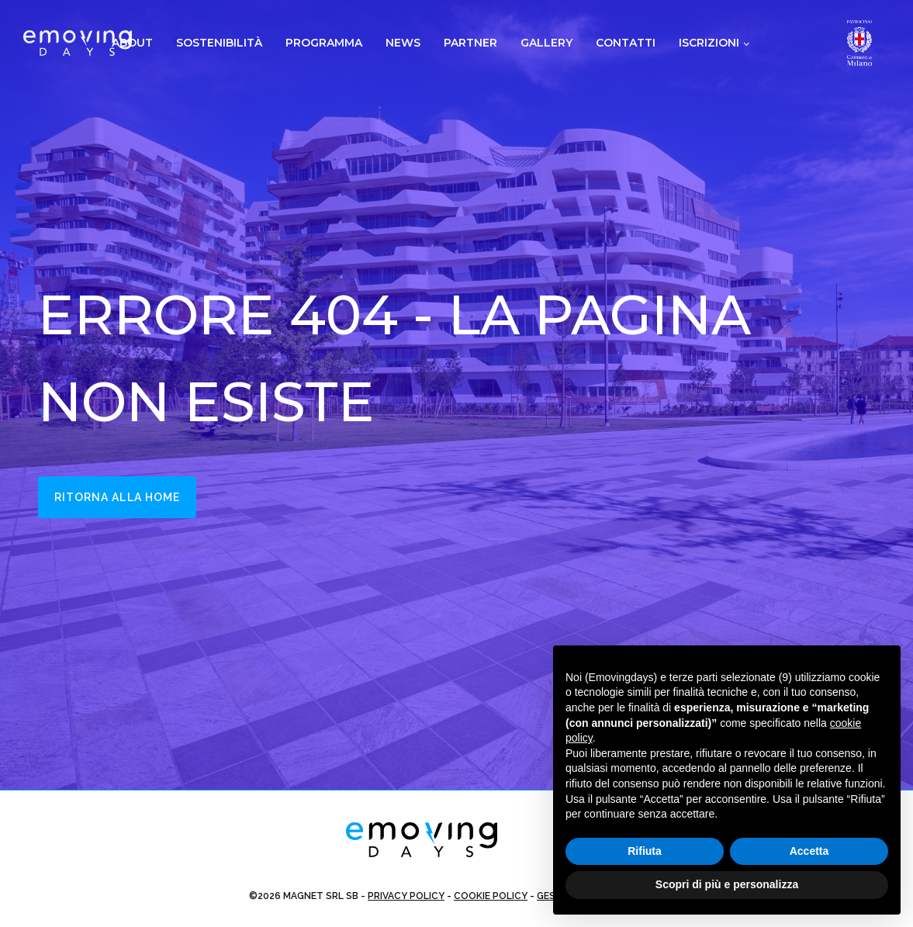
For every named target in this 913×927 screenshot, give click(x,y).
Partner (470, 43)
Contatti (625, 43)
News (403, 43)
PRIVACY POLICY (406, 896)
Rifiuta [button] (645, 851)
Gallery (546, 43)
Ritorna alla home (117, 497)
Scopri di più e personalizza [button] (726, 884)
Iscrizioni (709, 43)
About (132, 43)
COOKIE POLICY (490, 896)
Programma (323, 43)
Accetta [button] (809, 851)
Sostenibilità (219, 43)
